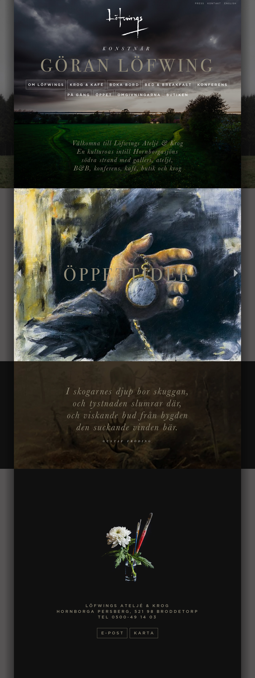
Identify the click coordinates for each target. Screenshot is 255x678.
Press (199, 3)
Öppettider (127, 275)
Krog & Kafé (87, 84)
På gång (78, 95)
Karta (144, 633)
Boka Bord (124, 84)
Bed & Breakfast (168, 84)
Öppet (104, 95)
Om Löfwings (46, 84)
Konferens (212, 84)
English (230, 3)
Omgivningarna (139, 95)
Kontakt (214, 3)
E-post (112, 633)
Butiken (177, 95)
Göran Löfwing (127, 65)
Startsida (127, 24)
